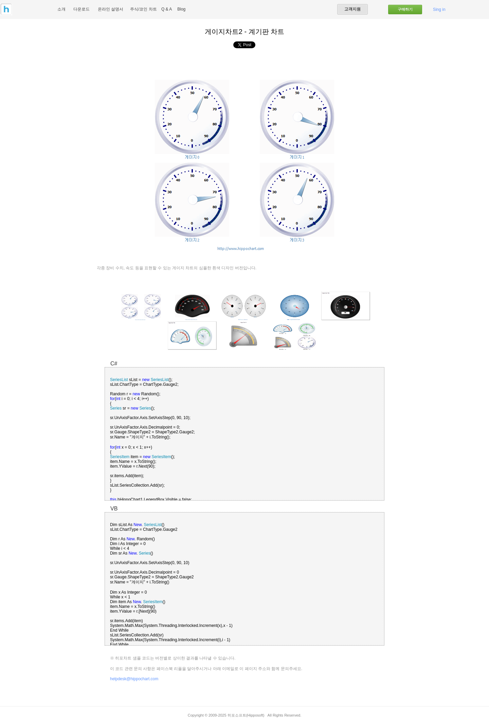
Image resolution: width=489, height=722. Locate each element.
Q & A (166, 9)
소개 (61, 9)
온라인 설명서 (110, 9)
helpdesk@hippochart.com (134, 678)
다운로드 (81, 9)
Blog (181, 9)
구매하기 (405, 9)
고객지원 (352, 9)
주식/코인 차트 (143, 9)
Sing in (439, 9)
